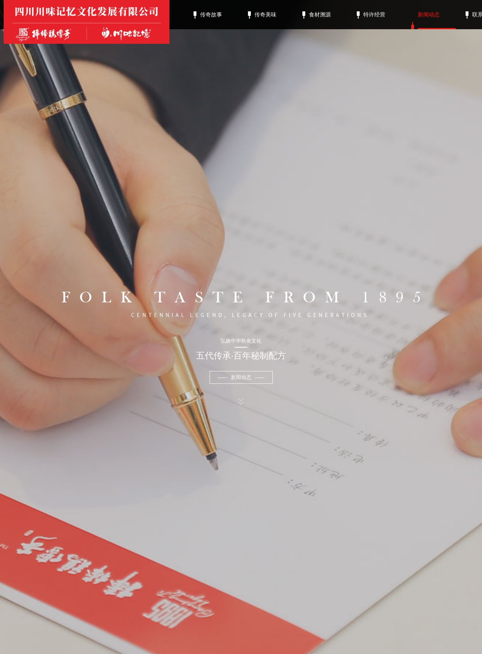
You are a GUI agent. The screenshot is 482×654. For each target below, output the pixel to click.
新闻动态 (429, 20)
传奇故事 (211, 15)
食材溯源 (320, 15)
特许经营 (374, 15)
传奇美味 (265, 15)
